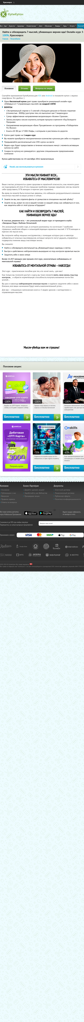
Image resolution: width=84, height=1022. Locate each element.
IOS (40, 95)
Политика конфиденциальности (68, 499)
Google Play (45, 513)
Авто (41, 25)
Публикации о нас (8, 493)
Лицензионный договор (64, 493)
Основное (8, 88)
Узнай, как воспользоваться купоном (26, 166)
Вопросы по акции (43, 88)
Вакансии (5, 496)
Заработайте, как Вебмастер (36, 493)
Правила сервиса (8, 499)
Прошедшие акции (32, 496)
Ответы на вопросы (9, 502)
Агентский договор (62, 490)
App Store (31, 513)
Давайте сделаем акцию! (34, 490)
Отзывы (24, 88)
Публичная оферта (62, 496)
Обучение (49, 25)
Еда (6, 25)
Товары (58, 25)
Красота (12, 25)
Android (49, 95)
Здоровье (21, 25)
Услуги (73, 25)
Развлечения (32, 25)
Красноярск (7, 2)
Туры (65, 25)
